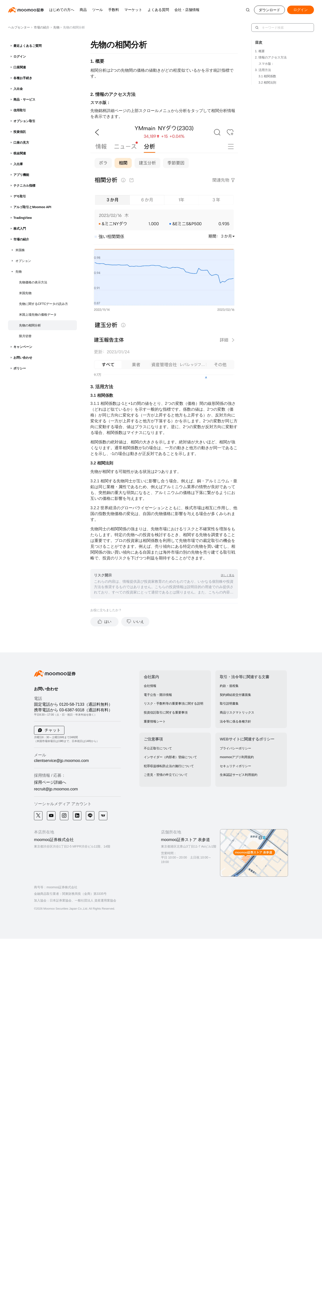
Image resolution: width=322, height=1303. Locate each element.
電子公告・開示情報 (158, 695)
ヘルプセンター (19, 27)
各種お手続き (22, 78)
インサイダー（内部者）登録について (170, 757)
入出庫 (18, 164)
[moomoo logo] (26, 10)
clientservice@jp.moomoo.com (61, 760)
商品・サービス (24, 99)
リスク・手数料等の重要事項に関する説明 (173, 703)
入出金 (18, 89)
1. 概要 (260, 51)
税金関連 (19, 153)
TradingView (22, 218)
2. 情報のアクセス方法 (271, 57)
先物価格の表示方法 (33, 282)
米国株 (20, 250)
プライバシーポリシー (235, 748)
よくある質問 (158, 10)
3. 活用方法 (263, 70)
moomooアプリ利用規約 (237, 757)
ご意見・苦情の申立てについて (166, 775)
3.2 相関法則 (267, 82)
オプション (23, 261)
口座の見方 (21, 142)
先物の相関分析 (30, 325)
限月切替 (25, 336)
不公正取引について (158, 748)
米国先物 (25, 293)
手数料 (113, 10)
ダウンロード (269, 10)
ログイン (19, 56)
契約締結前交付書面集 (235, 695)
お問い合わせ (22, 357)
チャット (52, 730)
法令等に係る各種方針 (235, 721)
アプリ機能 (21, 175)
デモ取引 (19, 196)
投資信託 (19, 132)
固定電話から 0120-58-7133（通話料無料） (73, 704)
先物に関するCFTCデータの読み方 (43, 304)
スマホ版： (266, 63)
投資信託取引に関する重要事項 (166, 712)
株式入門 (19, 228)
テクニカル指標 (24, 185)
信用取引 (19, 110)
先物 (54, 27)
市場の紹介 (40, 27)
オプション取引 (24, 121)
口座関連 (19, 67)
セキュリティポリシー (235, 766)
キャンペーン (22, 347)
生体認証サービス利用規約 (238, 775)
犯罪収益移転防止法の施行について (169, 766)
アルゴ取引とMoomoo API (32, 207)
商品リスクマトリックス (237, 712)
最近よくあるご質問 (27, 45)
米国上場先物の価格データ (38, 314)
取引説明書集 (229, 703)
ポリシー (19, 368)
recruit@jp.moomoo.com (56, 789)
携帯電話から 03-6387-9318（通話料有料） (73, 710)
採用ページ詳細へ (50, 782)
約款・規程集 (229, 686)
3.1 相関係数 (267, 76)
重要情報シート (155, 721)
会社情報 (150, 686)
